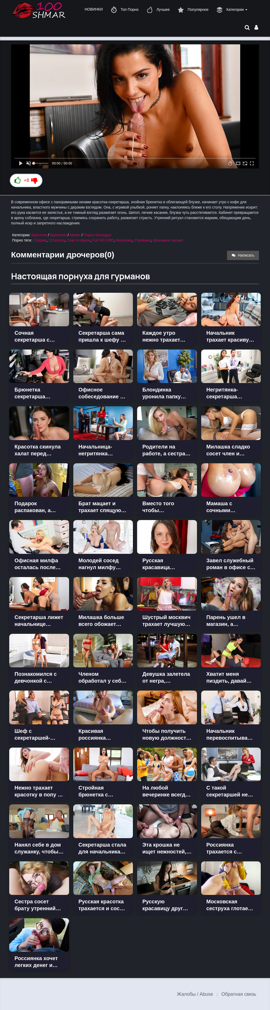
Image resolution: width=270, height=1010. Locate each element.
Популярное (193, 10)
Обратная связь (238, 994)
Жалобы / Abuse (195, 994)
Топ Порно (125, 10)
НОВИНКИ (94, 9)
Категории (231, 10)
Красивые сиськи (167, 240)
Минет (75, 235)
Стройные (142, 240)
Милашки (124, 240)
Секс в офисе (78, 240)
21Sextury (57, 240)
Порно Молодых (97, 235)
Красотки (39, 235)
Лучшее (158, 10)
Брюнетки (58, 235)
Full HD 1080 (103, 240)
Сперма (40, 240)
